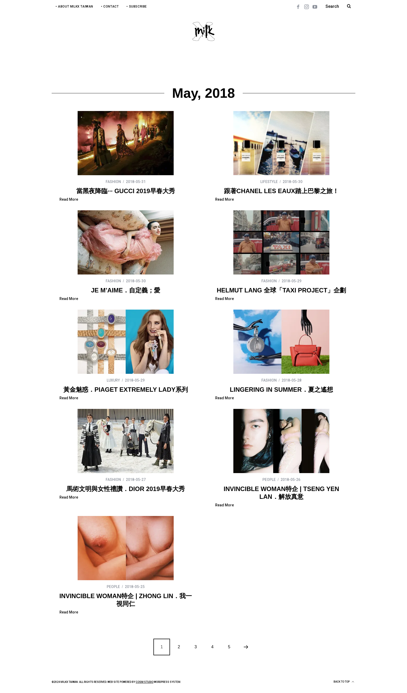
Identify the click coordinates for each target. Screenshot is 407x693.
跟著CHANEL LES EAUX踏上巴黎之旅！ (281, 190)
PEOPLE (269, 480)
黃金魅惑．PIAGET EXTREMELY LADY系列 (125, 389)
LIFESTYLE (269, 182)
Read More (68, 199)
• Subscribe (136, 6)
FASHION (113, 182)
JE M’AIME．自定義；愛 (125, 290)
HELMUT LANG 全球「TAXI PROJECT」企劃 (281, 290)
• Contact (110, 6)
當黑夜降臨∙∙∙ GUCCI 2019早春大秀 (125, 190)
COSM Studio (144, 682)
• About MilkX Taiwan (74, 6)
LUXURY (113, 380)
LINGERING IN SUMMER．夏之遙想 (281, 389)
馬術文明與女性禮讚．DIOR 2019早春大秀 (125, 488)
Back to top (344, 681)
